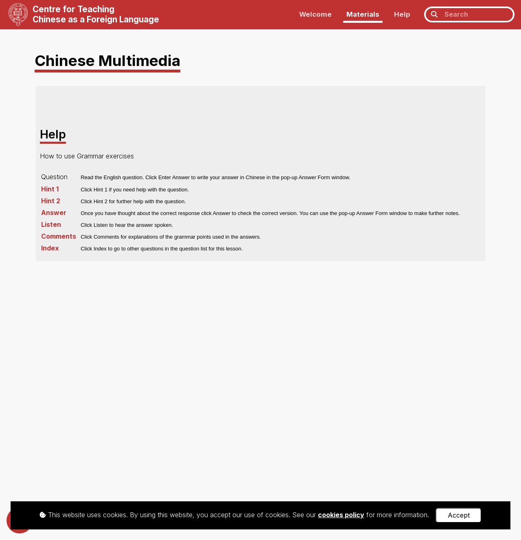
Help (402, 14)
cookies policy (341, 515)
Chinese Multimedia (107, 60)
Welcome (315, 14)
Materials (362, 14)
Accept (459, 515)
